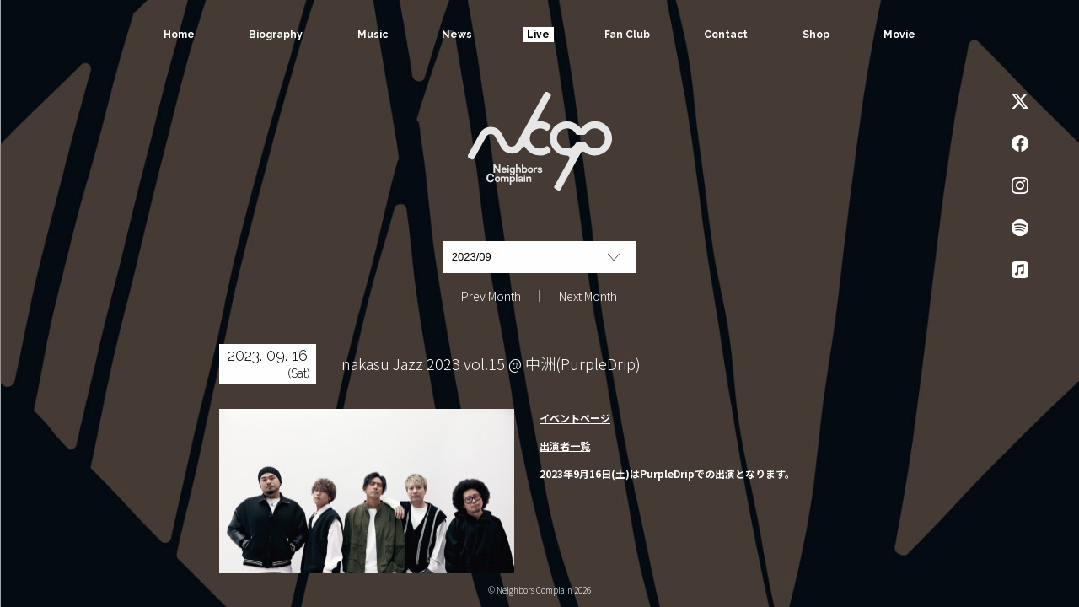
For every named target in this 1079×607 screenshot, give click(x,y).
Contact (727, 34)
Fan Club (627, 34)
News (457, 34)
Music (372, 34)
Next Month (588, 295)
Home (178, 34)
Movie (900, 34)
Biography (276, 34)
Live (538, 34)
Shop (816, 34)
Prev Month (491, 295)
